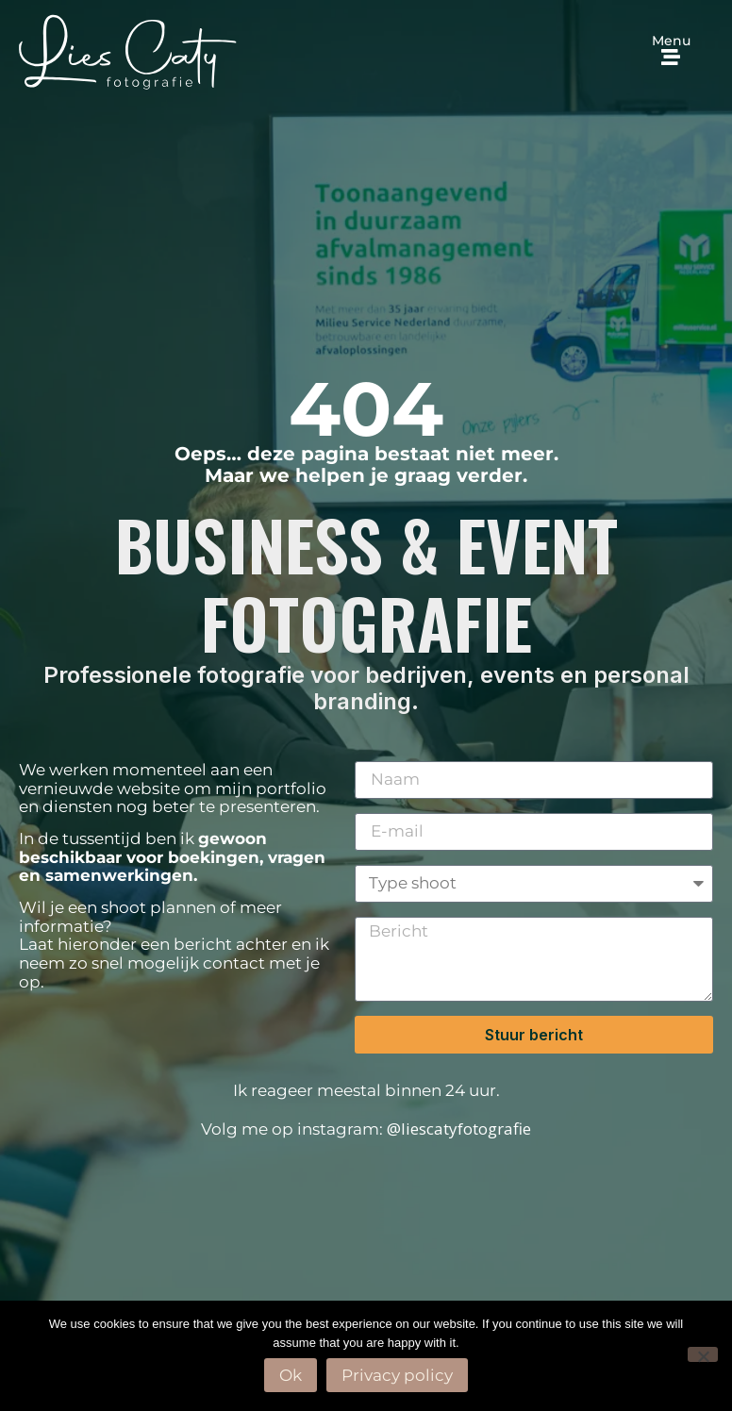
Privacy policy (397, 1375)
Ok (290, 1375)
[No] (703, 1354)
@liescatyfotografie (459, 1128)
